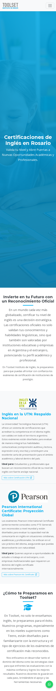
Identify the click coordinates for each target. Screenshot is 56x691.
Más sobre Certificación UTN (18, 477)
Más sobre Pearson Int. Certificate (20, 574)
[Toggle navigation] (50, 6)
